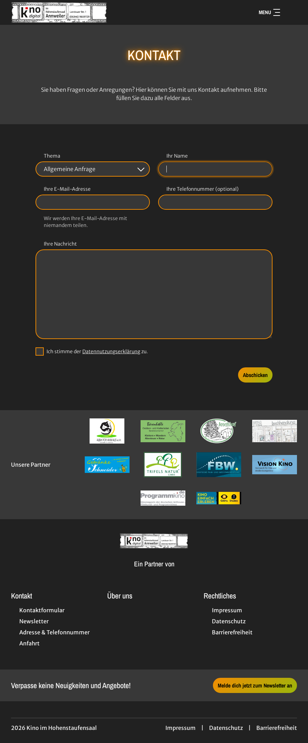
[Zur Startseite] (59, 12)
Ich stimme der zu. (97, 351)
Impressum (180, 727)
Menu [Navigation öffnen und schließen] (269, 12)
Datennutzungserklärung (111, 351)
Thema (52, 156)
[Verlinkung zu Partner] (107, 431)
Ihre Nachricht (60, 244)
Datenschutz (226, 727)
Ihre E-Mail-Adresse (67, 189)
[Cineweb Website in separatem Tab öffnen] (154, 572)
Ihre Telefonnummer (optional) (202, 189)
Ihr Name (177, 156)
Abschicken (255, 375)
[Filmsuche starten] (290, 12)
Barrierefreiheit (276, 727)
